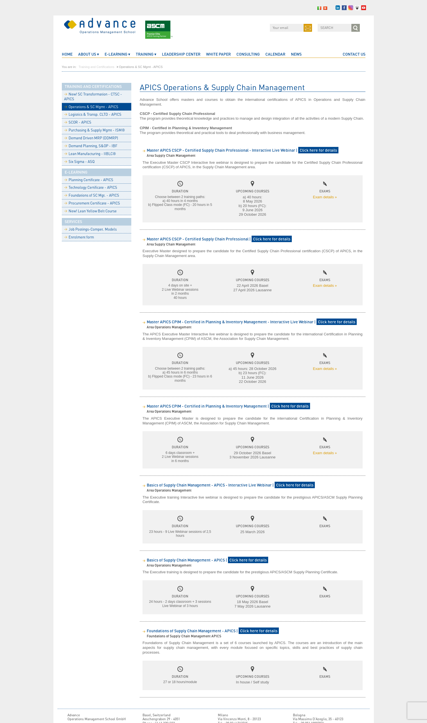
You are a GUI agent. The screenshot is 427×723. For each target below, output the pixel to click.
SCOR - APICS (77, 122)
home (67, 54)
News (296, 54)
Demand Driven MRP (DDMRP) (91, 138)
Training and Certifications (96, 67)
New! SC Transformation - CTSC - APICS (93, 96)
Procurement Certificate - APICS (92, 203)
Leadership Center (181, 54)
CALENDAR (275, 54)
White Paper (218, 54)
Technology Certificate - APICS (90, 187)
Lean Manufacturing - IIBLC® (90, 153)
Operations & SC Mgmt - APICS (91, 106)
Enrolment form (79, 237)
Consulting (248, 54)
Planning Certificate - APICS (88, 180)
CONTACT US (354, 54)
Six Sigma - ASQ (79, 161)
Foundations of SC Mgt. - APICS (91, 195)
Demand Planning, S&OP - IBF (91, 146)
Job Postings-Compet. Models (90, 229)
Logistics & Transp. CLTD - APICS (92, 114)
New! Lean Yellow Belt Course (90, 211)
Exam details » (325, 197)
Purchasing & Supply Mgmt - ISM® (94, 130)
